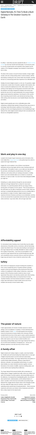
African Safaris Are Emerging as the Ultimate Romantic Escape (6, 383)
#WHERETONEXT (8, 5)
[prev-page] (17, 389)
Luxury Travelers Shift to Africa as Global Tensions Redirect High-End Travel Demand (29, 384)
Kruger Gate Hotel (14, 135)
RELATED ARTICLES (12, 371)
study (14, 282)
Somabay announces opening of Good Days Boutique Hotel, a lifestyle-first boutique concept (17, 384)
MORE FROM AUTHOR (23, 371)
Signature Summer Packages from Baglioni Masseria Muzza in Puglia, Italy (28, 350)
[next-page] (19, 389)
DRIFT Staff (18, 365)
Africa (15, 5)
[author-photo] (18, 360)
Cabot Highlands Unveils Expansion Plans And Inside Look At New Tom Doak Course (8, 350)
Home (2, 5)
